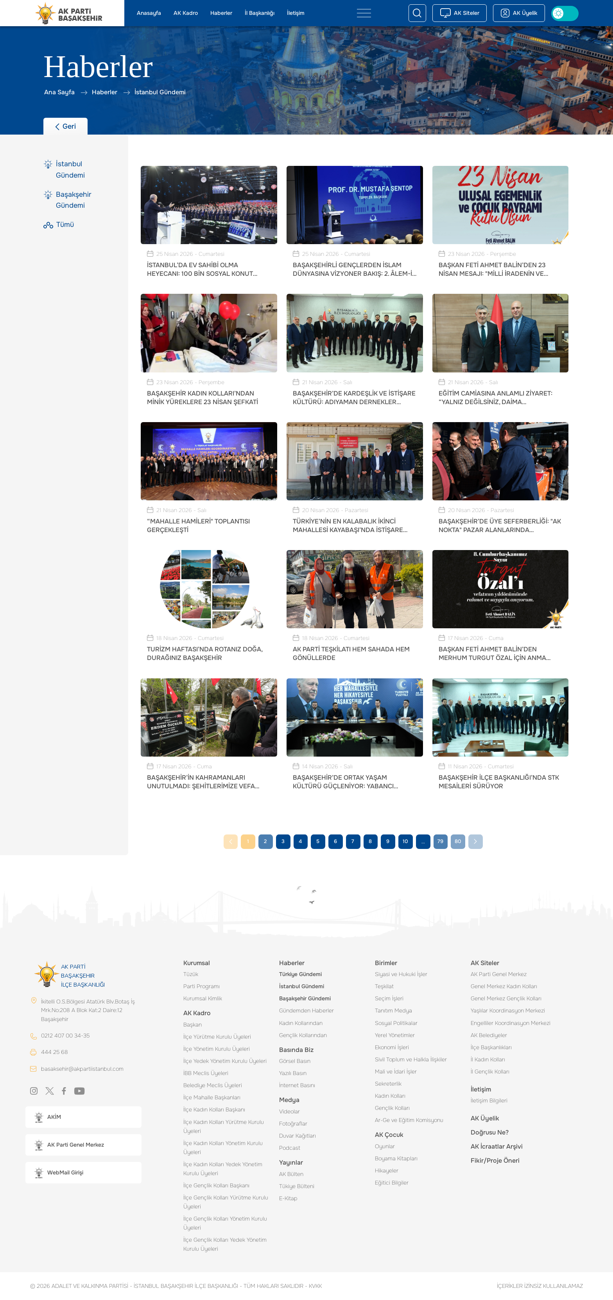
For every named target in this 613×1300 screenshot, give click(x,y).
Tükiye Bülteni (296, 1186)
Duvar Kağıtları (297, 1135)
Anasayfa (149, 12)
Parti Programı (201, 986)
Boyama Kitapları (396, 1158)
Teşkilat (384, 986)
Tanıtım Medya (393, 1010)
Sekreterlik (388, 1083)
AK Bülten (291, 1174)
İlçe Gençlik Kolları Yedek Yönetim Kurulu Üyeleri (225, 1244)
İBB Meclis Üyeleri (205, 1073)
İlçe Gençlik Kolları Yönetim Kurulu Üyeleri (225, 1223)
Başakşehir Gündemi (305, 998)
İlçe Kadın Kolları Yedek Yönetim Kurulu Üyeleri (222, 1169)
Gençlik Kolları (392, 1107)
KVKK (313, 1286)
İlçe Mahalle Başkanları (211, 1097)
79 (440, 841)
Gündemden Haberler (306, 1010)
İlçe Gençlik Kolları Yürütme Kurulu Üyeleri (225, 1202)
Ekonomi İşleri (392, 1047)
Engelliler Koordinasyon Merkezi (510, 1023)
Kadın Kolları (390, 1095)
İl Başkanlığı (259, 12)
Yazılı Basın (292, 1073)
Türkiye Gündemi (300, 974)
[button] (83, 1117)
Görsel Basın (294, 1060)
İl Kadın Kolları (488, 1059)
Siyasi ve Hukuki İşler (401, 974)
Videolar (289, 1111)
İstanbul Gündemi (301, 986)
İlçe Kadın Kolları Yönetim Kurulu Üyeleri (223, 1148)
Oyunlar (385, 1146)
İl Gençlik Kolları (490, 1071)
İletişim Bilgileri (489, 1100)
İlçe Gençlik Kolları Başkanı (216, 1185)
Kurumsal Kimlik (202, 998)
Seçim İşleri (389, 998)
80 (458, 841)
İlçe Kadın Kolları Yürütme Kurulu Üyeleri (223, 1126)
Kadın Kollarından (301, 1023)
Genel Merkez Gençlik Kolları (506, 998)
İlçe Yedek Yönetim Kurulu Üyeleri (225, 1060)
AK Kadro (186, 12)
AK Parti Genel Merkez (499, 974)
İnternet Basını (297, 1085)
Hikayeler (386, 1170)
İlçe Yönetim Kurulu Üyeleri (216, 1048)
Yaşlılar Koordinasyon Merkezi (508, 1010)
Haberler (221, 12)
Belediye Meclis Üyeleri (212, 1085)
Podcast (289, 1147)
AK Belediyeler (489, 1035)
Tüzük (190, 974)
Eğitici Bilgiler (392, 1182)
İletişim (296, 12)
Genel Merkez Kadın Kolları (504, 986)
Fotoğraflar (293, 1123)
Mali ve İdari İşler (396, 1071)
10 (405, 841)
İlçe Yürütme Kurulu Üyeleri (217, 1036)
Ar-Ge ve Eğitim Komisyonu (409, 1120)
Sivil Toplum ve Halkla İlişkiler (411, 1059)
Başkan (192, 1024)
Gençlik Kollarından (303, 1035)
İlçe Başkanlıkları (491, 1047)
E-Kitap (288, 1198)
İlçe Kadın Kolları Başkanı (214, 1109)
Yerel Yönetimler (395, 1035)
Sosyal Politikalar (396, 1023)
